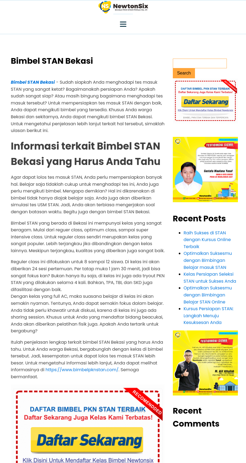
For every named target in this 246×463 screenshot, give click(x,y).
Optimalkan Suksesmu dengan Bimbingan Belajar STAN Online (208, 295)
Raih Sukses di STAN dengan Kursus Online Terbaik (207, 240)
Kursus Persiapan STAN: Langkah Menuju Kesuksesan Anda (209, 316)
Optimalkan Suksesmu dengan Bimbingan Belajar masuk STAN (208, 260)
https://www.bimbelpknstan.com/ (82, 370)
